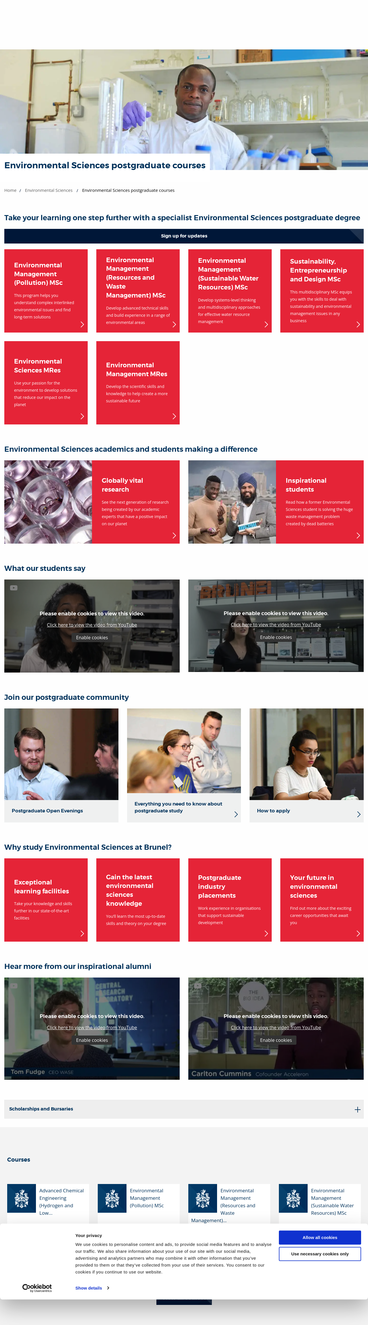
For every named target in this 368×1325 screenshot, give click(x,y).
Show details (88, 1313)
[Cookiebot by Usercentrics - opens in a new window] (37, 1313)
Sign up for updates (184, 236)
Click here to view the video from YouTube (92, 625)
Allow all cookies (320, 1263)
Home (10, 190)
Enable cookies (92, 637)
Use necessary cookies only (320, 1279)
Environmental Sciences (49, 190)
